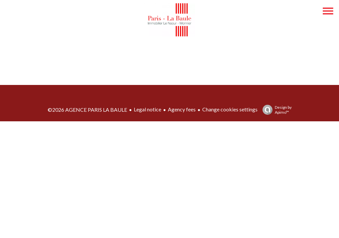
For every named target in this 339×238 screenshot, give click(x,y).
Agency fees (182, 109)
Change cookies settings (230, 109)
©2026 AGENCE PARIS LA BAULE (87, 109)
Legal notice (147, 109)
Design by (275, 110)
